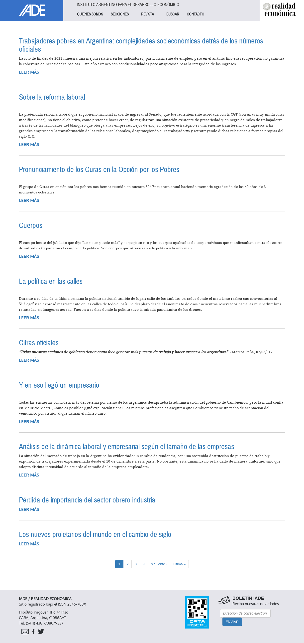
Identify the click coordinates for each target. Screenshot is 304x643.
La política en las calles (51, 281)
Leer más (29, 72)
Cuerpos (30, 225)
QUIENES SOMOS (90, 14)
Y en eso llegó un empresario (59, 385)
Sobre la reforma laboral (52, 97)
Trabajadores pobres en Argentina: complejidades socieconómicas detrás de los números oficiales (141, 45)
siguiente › (159, 564)
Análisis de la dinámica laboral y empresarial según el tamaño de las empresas (126, 447)
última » (179, 564)
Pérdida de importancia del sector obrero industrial (88, 500)
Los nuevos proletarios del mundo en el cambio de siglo (95, 534)
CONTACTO (195, 14)
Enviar (232, 622)
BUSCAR (172, 14)
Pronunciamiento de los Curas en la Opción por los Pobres (99, 169)
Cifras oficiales (39, 343)
